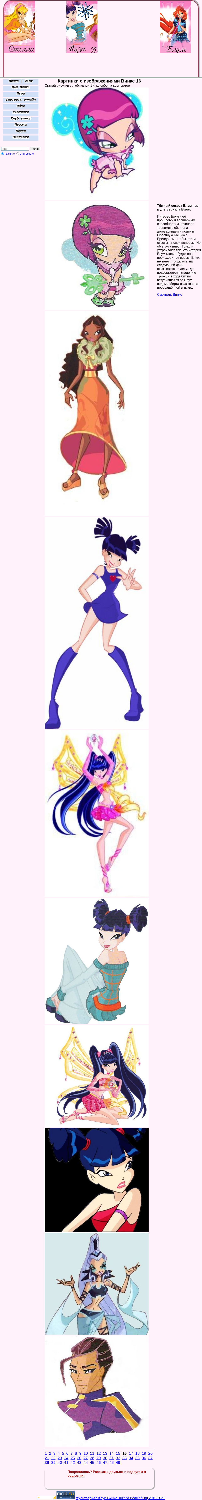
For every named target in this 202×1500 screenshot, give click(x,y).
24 (66, 1458)
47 (105, 1462)
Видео (21, 131)
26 (79, 1458)
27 (86, 1458)
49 (118, 1462)
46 (98, 1462)
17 (131, 1453)
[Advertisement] (20, 218)
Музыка (21, 125)
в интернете (27, 153)
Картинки (21, 112)
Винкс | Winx (21, 81)
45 (92, 1462)
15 (118, 1453)
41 (66, 1462)
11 (92, 1453)
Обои (21, 106)
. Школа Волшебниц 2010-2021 (120, 1498)
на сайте (10, 153)
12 (98, 1453)
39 (53, 1462)
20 (150, 1453)
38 (47, 1462)
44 (86, 1462)
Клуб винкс (21, 119)
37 (150, 1458)
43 (79, 1462)
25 (73, 1458)
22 (53, 1458)
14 (111, 1453)
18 (137, 1453)
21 (47, 1458)
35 (137, 1458)
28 (92, 1458)
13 (105, 1453)
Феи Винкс (21, 87)
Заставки (21, 137)
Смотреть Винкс (169, 294)
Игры (21, 94)
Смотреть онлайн (21, 100)
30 (105, 1458)
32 (118, 1458)
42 (73, 1462)
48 (111, 1462)
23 (60, 1458)
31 (111, 1458)
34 (131, 1458)
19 (144, 1453)
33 (124, 1458)
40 (60, 1462)
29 (98, 1458)
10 (86, 1453)
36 (144, 1458)
